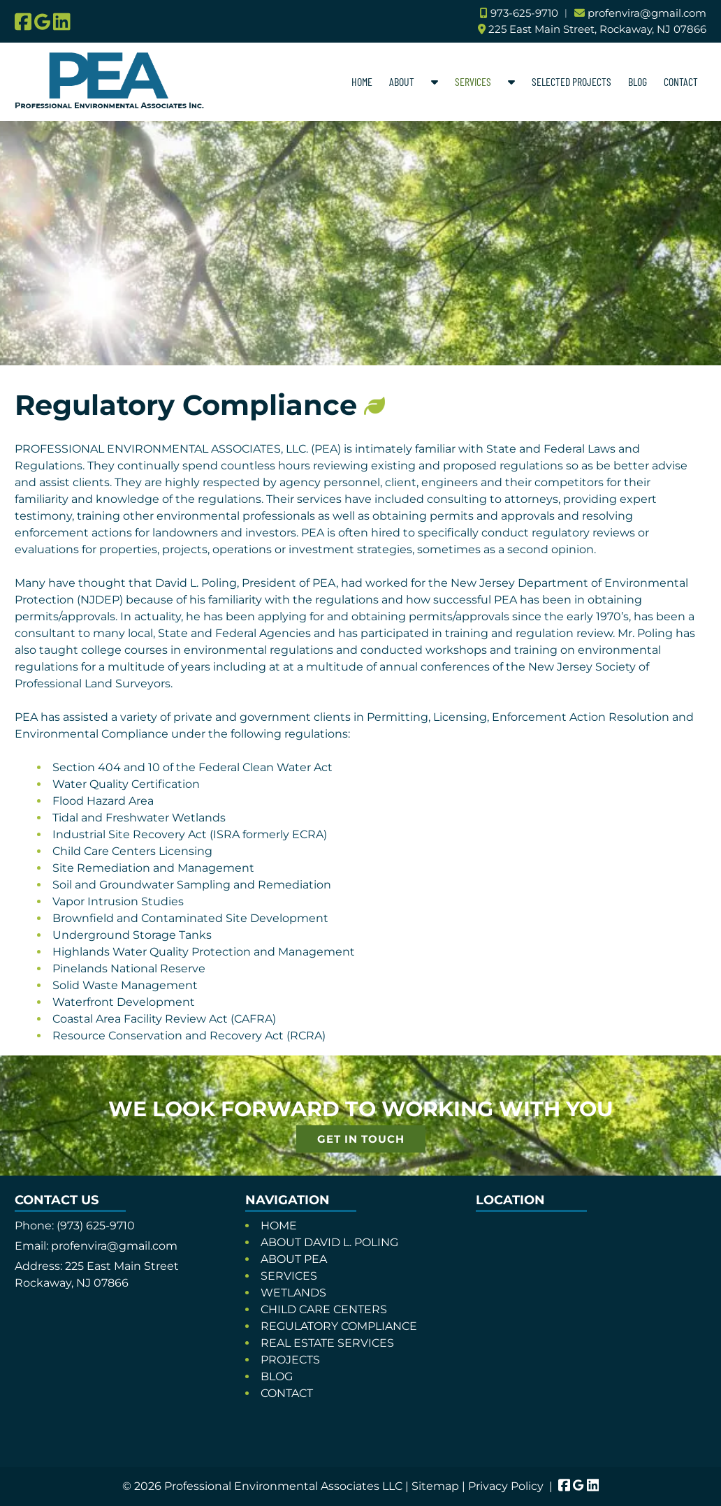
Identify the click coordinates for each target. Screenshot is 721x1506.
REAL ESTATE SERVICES (327, 1343)
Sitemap (435, 1486)
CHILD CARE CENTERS (324, 1309)
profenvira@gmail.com (647, 13)
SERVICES (473, 81)
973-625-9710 (524, 13)
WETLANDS (293, 1292)
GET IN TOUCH (361, 1139)
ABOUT (401, 81)
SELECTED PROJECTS (571, 81)
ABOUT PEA (294, 1259)
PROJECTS (290, 1359)
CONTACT (681, 81)
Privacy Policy (506, 1486)
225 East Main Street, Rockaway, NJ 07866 (597, 29)
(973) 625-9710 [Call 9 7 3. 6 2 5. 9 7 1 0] (96, 1225)
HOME (361, 81)
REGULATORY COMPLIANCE (339, 1326)
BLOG (637, 81)
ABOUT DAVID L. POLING (329, 1242)
